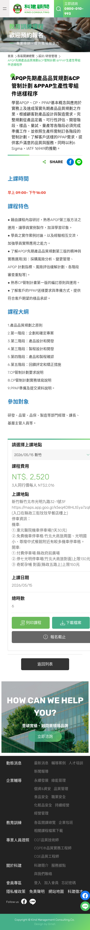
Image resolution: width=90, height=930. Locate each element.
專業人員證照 (17, 840)
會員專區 (14, 883)
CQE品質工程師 (46, 856)
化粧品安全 (43, 805)
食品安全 (41, 797)
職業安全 (58, 797)
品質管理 (61, 789)
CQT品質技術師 (46, 840)
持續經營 (62, 805)
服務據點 (58, 865)
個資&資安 (42, 789)
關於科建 (14, 865)
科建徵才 (75, 891)
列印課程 (30, 622)
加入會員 (51, 883)
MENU (4, 9)
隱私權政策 (15, 891)
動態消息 (14, 763)
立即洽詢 (45, 736)
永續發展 (41, 780)
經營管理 (41, 813)
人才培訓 (76, 763)
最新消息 (41, 763)
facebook (24, 901)
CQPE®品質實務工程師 (53, 848)
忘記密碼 (68, 883)
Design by (40, 924)
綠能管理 (58, 780)
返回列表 (45, 664)
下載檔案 (70, 622)
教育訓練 (14, 822)
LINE (32, 901)
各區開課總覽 (45, 822)
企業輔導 (14, 780)
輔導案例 (58, 763)
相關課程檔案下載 (48, 831)
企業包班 (66, 822)
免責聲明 (37, 891)
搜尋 (58, 8)
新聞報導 (41, 771)
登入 (37, 883)
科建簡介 (41, 865)
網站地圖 (56, 891)
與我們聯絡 (43, 874)
